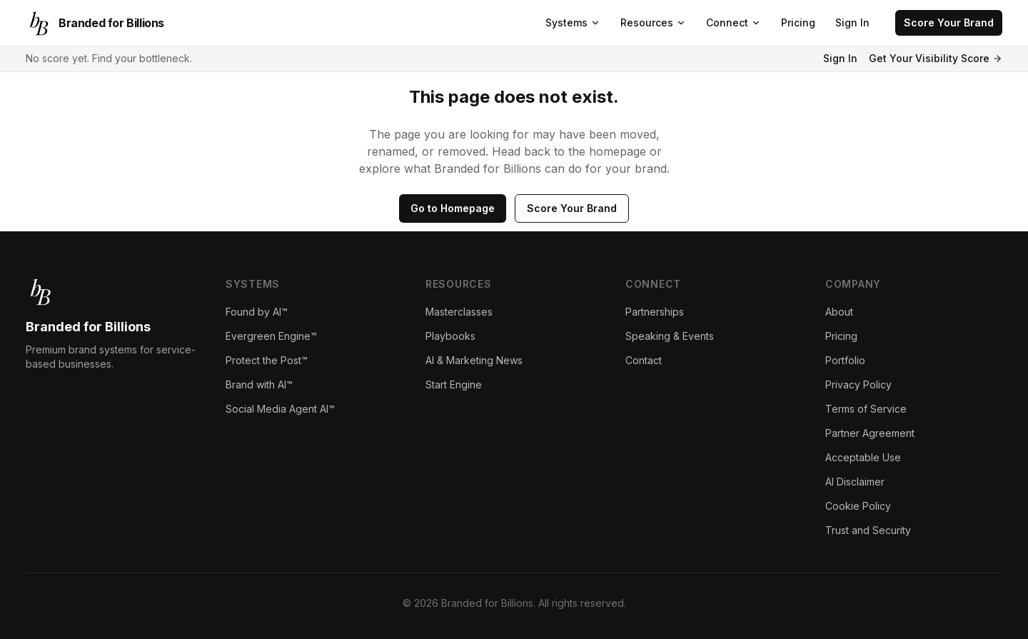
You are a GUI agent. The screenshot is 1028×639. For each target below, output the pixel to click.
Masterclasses (459, 312)
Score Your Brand (949, 22)
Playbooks (450, 336)
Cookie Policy (858, 506)
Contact (643, 360)
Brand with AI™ (259, 384)
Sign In (852, 22)
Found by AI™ (257, 312)
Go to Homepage (452, 208)
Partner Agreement (869, 433)
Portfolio (845, 360)
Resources (653, 22)
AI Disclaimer (855, 482)
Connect (733, 22)
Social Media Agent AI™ (280, 409)
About (839, 312)
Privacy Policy (858, 384)
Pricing (798, 22)
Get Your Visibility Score (935, 58)
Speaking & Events (669, 336)
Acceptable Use (863, 457)
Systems (572, 22)
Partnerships (654, 312)
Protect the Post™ (267, 360)
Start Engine (453, 384)
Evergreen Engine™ (271, 336)
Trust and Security (868, 530)
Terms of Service (866, 409)
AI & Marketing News (474, 360)
